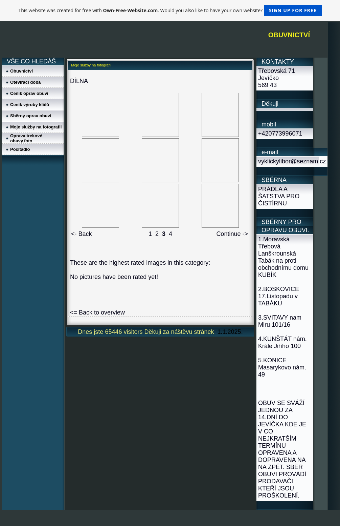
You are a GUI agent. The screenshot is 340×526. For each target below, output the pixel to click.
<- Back (81, 233)
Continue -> (232, 233)
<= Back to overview (97, 312)
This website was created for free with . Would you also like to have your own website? (169, 10)
